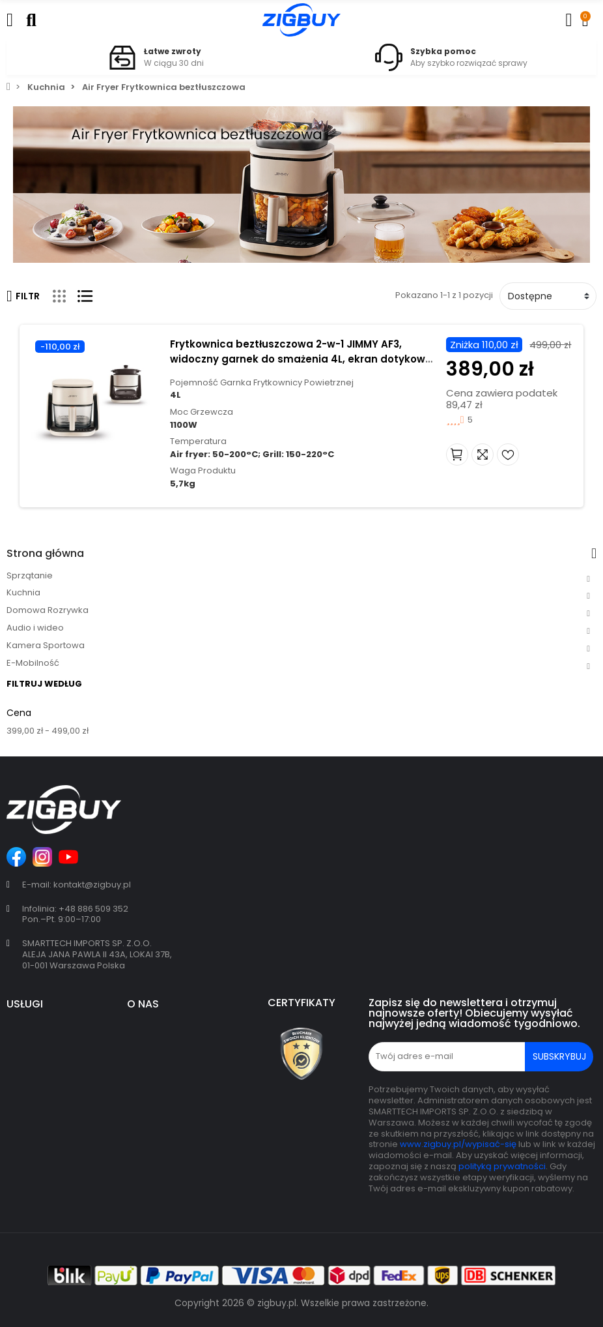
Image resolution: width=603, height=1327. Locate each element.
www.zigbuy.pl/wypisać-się (458, 1144)
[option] (154, 57)
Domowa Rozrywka (48, 610)
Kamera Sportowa (46, 645)
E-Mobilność (33, 663)
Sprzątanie (30, 575)
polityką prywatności (502, 1166)
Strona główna (45, 553)
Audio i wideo (35, 627)
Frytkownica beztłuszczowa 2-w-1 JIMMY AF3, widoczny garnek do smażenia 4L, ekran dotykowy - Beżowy (297, 359)
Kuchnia (23, 592)
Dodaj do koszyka (464, 454)
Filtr (23, 296)
